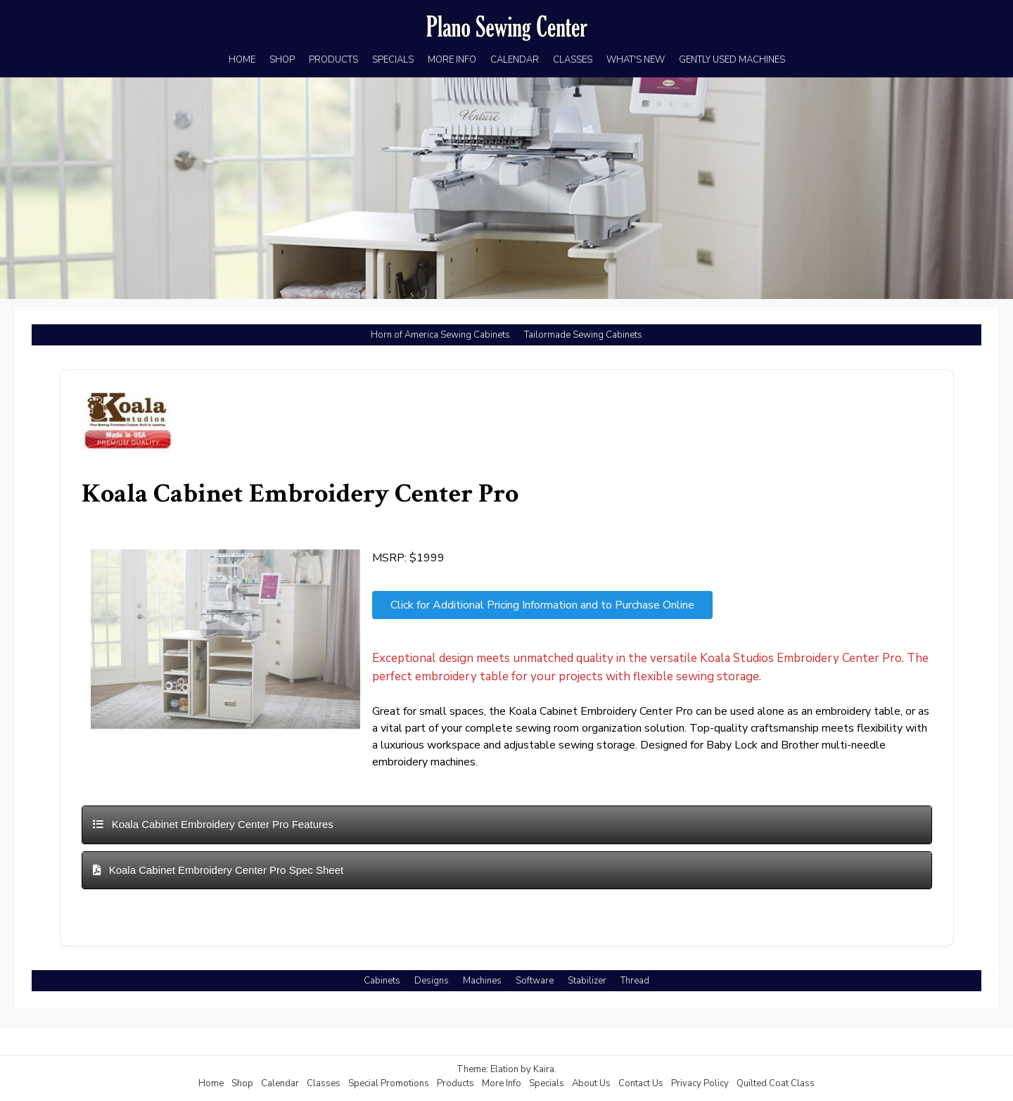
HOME (242, 59)
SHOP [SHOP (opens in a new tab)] (282, 59)
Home (211, 1083)
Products (455, 1083)
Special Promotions (388, 1083)
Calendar (280, 1083)
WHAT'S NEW (635, 59)
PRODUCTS (333, 59)
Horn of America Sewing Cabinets (440, 335)
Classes (323, 1083)
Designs (431, 980)
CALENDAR (514, 59)
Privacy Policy (700, 1083)
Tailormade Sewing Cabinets (583, 335)
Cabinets (382, 980)
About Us (591, 1083)
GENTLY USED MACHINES (732, 59)
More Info (501, 1083)
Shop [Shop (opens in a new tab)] (242, 1083)
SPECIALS (393, 59)
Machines (482, 980)
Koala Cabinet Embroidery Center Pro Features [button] (213, 824)
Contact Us (640, 1083)
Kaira (543, 1069)
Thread (634, 980)
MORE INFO (452, 59)
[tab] (506, 825)
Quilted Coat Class (776, 1083)
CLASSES (572, 59)
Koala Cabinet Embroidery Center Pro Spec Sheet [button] (218, 870)
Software (535, 980)
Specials (546, 1083)
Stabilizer (587, 980)
